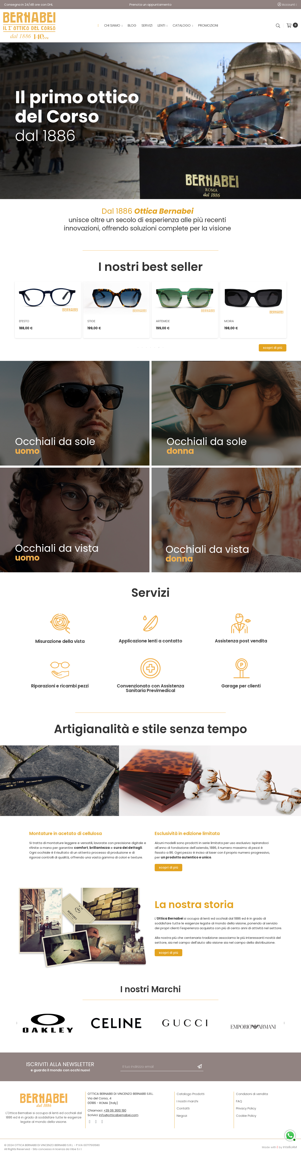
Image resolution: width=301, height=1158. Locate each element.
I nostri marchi (187, 1103)
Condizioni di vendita (252, 1096)
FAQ (239, 1103)
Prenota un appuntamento (150, 4)
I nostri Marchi (150, 992)
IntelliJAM (290, 1149)
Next (284, 1026)
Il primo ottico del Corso (77, 109)
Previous (17, 1026)
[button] (272, 350)
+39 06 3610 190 (115, 1113)
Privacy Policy (246, 1111)
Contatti (183, 1111)
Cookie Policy (246, 1118)
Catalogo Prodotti (190, 1096)
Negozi (182, 1118)
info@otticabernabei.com (118, 1118)
